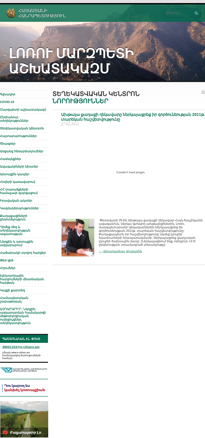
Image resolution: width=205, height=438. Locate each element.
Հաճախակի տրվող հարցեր (23, 252)
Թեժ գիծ (6, 260)
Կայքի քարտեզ (12, 290)
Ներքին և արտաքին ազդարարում (16, 243)
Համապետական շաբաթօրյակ (14, 299)
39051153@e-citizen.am (21, 347)
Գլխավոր (7, 94)
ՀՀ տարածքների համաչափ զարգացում (19, 191)
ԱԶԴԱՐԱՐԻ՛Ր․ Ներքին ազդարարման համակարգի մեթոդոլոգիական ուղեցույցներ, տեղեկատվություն (23, 316)
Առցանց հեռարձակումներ (21, 151)
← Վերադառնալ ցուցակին (120, 251)
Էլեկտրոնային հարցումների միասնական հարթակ (22, 279)
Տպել (203, 92)
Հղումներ (7, 268)
